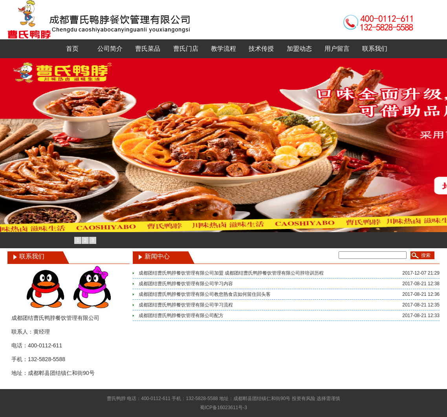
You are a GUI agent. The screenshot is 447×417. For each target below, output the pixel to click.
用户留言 (337, 48)
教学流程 (223, 48)
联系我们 (374, 48)
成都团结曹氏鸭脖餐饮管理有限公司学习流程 (186, 305)
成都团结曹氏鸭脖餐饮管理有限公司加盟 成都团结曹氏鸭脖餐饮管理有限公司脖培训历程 (231, 273)
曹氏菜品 (147, 48)
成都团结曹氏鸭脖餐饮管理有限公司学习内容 (186, 283)
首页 (72, 48)
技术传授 (261, 48)
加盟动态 (299, 48)
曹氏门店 (185, 48)
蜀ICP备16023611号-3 (223, 407)
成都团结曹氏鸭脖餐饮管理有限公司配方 (181, 315)
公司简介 (110, 48)
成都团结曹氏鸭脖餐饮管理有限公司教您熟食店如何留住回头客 (205, 294)
